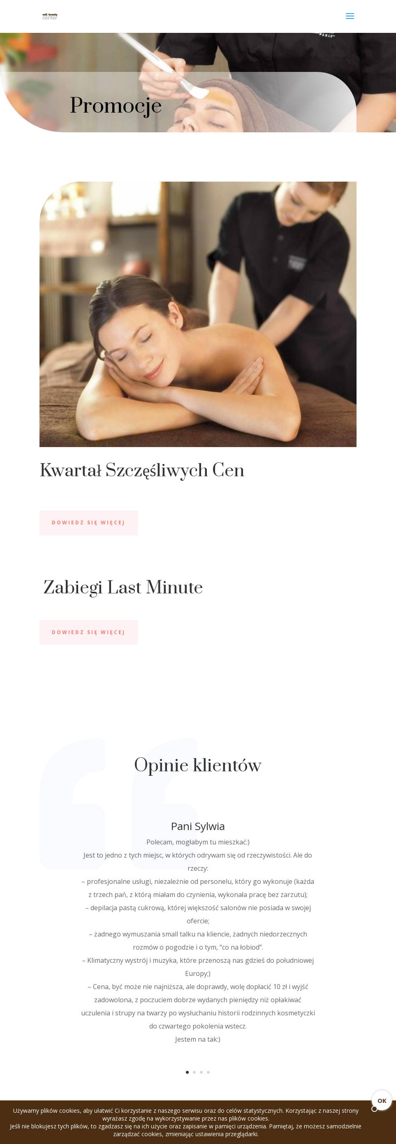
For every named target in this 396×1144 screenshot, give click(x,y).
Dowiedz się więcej (88, 522)
